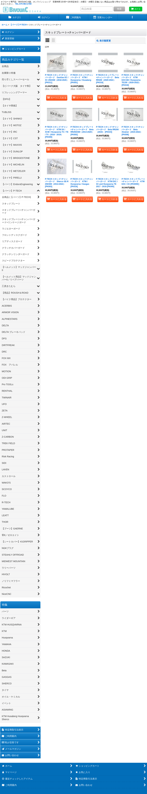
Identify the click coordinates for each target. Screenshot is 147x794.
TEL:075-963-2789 (23, 4)
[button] (132, 17)
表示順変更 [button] (103, 40)
